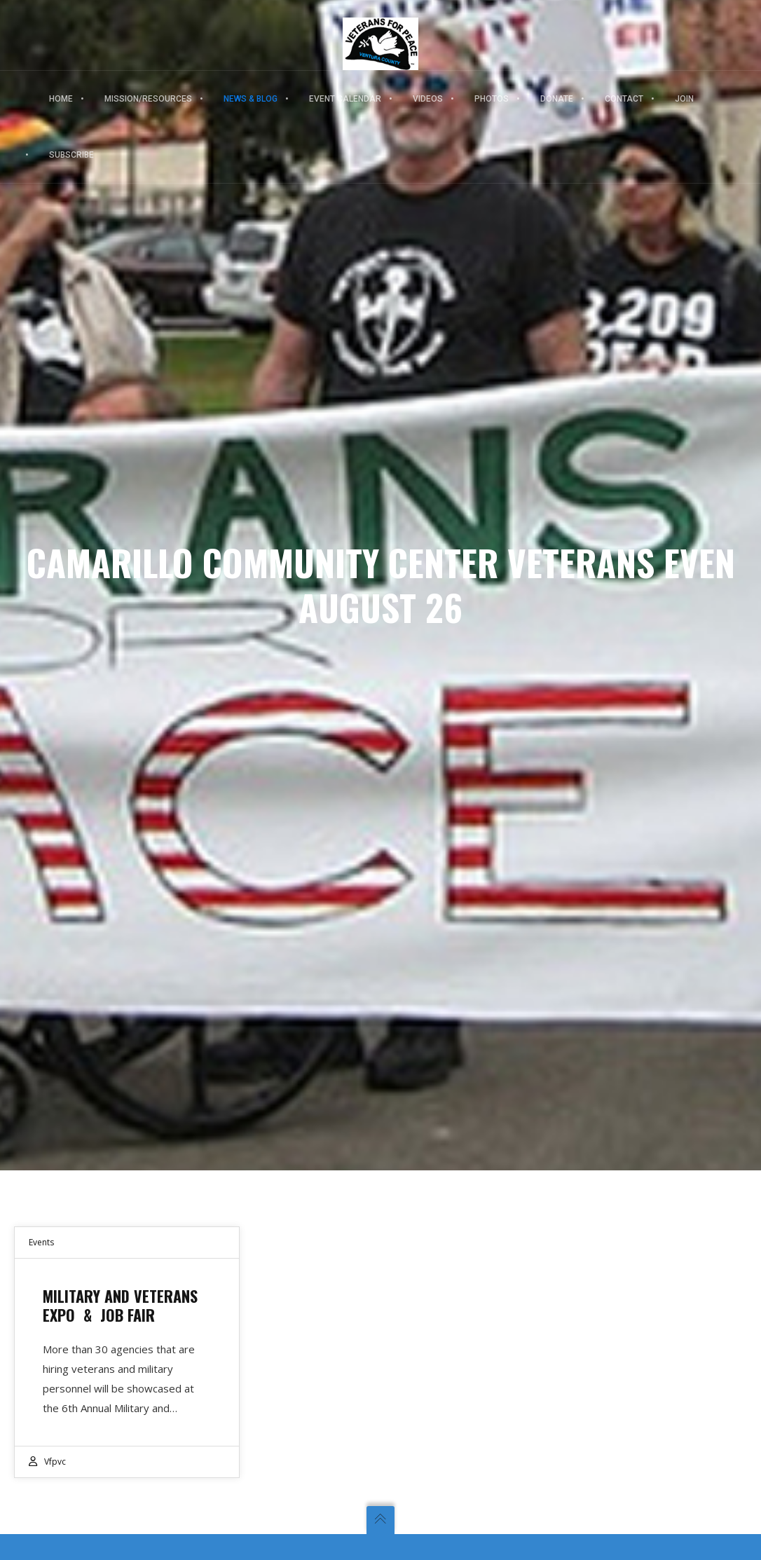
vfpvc (55, 1461)
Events (41, 1242)
